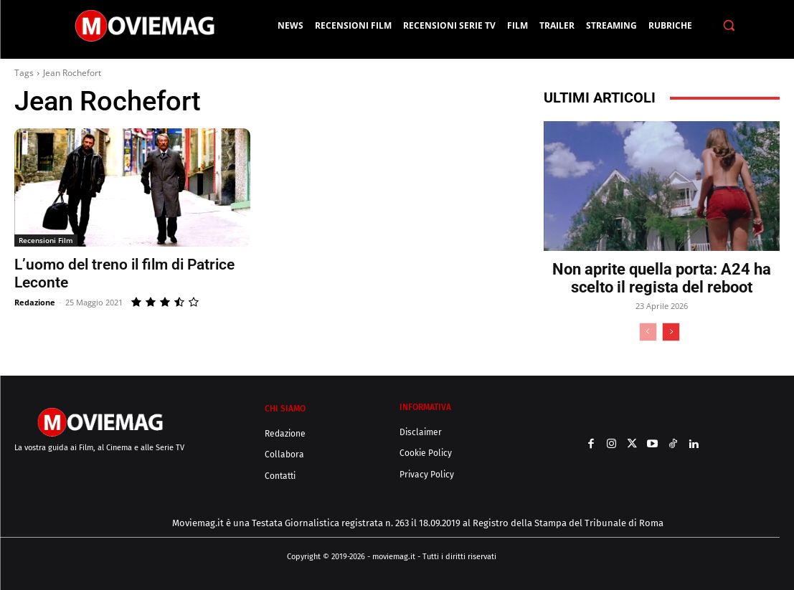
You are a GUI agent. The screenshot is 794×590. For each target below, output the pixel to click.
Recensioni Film (46, 240)
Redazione (34, 302)
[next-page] (671, 332)
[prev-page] (648, 332)
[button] (729, 25)
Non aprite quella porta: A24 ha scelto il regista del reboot (661, 278)
